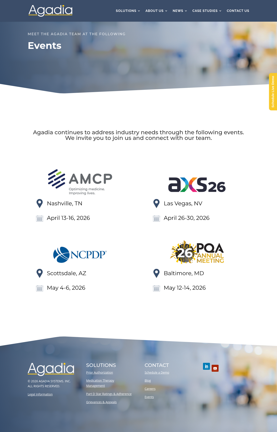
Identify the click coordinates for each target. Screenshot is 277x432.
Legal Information (40, 394)
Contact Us (238, 11)
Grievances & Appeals (101, 402)
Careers (150, 389)
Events (149, 397)
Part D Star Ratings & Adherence (109, 394)
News (178, 11)
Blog (148, 380)
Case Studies (205, 11)
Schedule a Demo (157, 372)
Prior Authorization (99, 372)
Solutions (126, 11)
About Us (154, 11)
